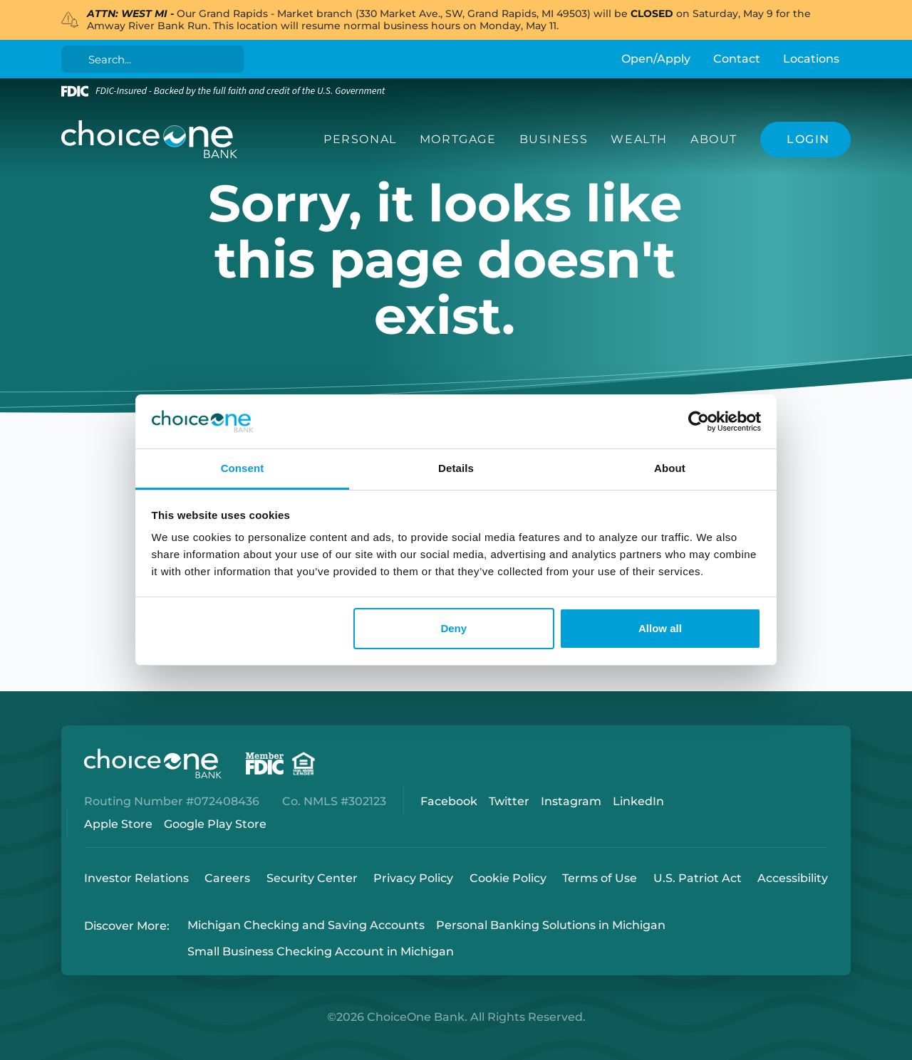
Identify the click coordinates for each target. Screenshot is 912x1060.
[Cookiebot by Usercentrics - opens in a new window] (698, 421)
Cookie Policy (508, 878)
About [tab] (669, 468)
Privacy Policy (413, 878)
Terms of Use (599, 878)
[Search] (155, 59)
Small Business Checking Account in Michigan (320, 951)
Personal (360, 139)
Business (554, 139)
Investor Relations (136, 878)
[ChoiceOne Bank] (149, 139)
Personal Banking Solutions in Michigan (550, 926)
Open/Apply (655, 58)
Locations (811, 58)
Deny (453, 628)
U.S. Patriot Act (697, 878)
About (713, 139)
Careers (227, 878)
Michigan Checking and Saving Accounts (306, 926)
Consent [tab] (242, 468)
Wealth (639, 139)
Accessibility (792, 878)
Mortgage (458, 139)
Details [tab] (456, 468)
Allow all (660, 628)
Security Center (312, 878)
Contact (736, 58)
